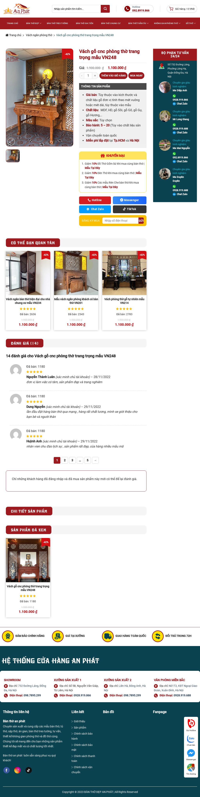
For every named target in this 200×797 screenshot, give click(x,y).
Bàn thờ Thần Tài (138, 23)
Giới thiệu (79, 721)
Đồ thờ (191, 23)
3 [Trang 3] (72, 460)
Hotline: (140, 9)
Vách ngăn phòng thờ (39, 35)
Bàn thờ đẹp (34, 23)
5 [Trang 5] (87, 460)
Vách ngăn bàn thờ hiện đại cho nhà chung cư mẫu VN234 (28, 301)
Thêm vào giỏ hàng (113, 75)
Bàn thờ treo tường (57, 23)
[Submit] (105, 9)
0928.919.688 (180, 128)
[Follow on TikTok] (28, 770)
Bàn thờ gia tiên (84, 23)
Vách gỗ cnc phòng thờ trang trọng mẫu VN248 (28, 588)
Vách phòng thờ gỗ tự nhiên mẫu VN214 (124, 301)
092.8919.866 (180, 157)
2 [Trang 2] (65, 460)
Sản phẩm (80, 727)
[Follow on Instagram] (17, 770)
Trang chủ (13, 35)
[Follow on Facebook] (6, 770)
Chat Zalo (182, 103)
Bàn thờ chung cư (110, 23)
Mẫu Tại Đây (92, 168)
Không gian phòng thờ (167, 23)
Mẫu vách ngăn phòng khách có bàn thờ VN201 (76, 301)
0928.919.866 (180, 99)
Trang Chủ (12, 23)
